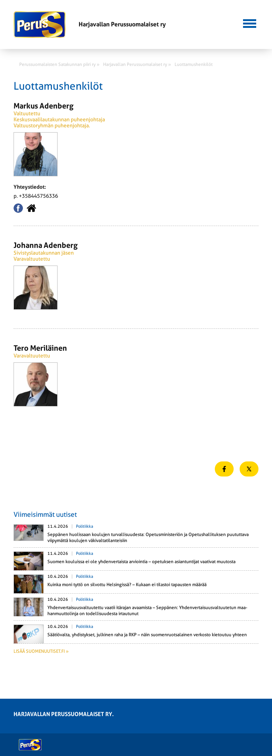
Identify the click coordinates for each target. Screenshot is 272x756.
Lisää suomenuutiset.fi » (41, 651)
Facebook (18, 208)
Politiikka (84, 526)
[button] (249, 22)
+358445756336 (38, 196)
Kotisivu (31, 208)
